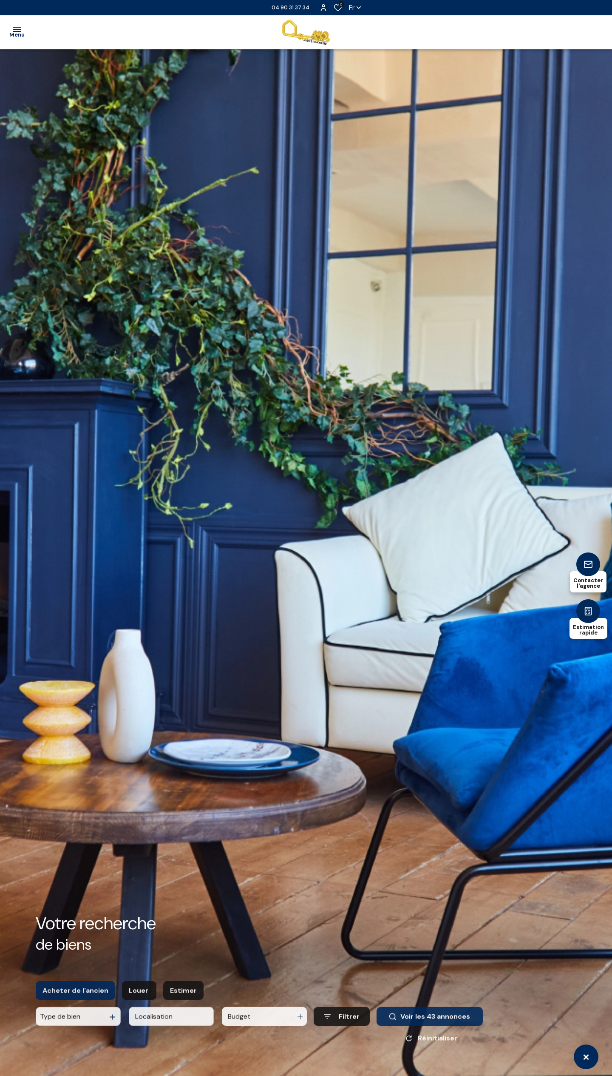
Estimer (183, 997)
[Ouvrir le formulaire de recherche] (342, 1023)
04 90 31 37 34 (290, 7)
